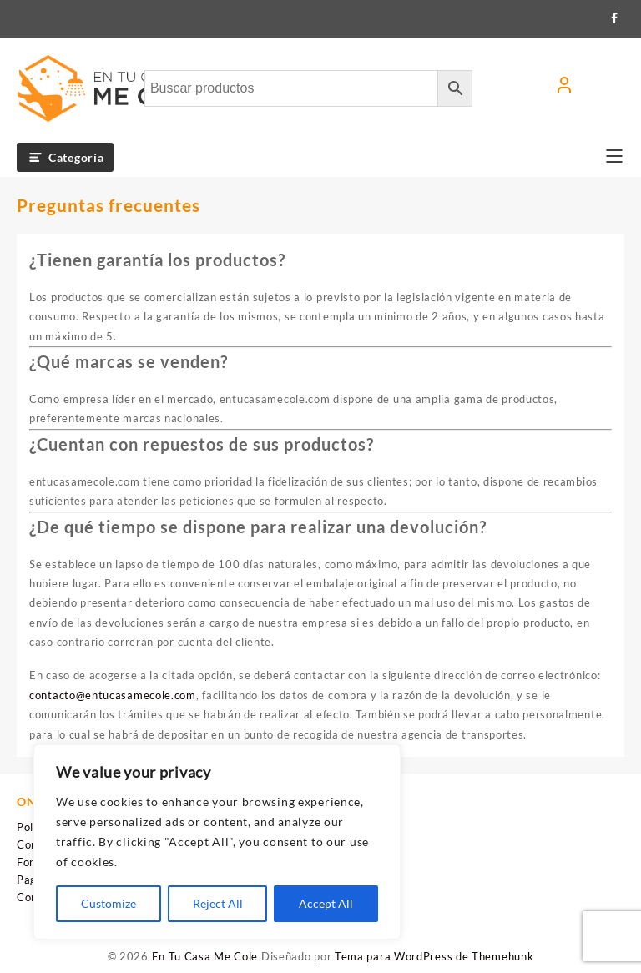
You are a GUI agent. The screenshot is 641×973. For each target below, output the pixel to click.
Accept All (326, 903)
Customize (108, 903)
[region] (217, 842)
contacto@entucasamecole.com (112, 695)
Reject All (218, 903)
